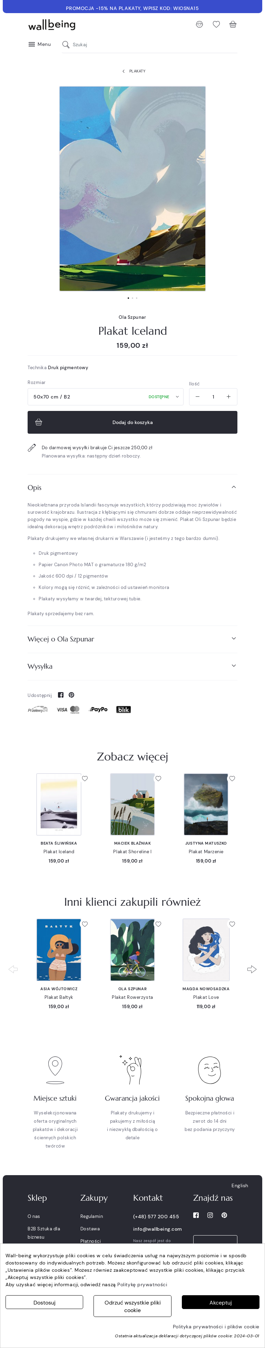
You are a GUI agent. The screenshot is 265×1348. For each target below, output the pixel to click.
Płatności (90, 1241)
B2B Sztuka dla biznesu (44, 1233)
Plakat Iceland (59, 852)
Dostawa (90, 1229)
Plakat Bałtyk (59, 997)
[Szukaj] (67, 44)
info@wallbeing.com (157, 1229)
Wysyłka (132, 666)
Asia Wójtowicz (58, 988)
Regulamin (91, 1216)
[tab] (132, 487)
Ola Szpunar (132, 317)
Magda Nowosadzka (206, 988)
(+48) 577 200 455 (156, 1216)
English (240, 1185)
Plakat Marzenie (206, 852)
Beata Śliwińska (59, 843)
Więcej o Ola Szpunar (132, 638)
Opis (132, 487)
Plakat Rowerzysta (132, 997)
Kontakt (148, 1198)
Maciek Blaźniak (132, 843)
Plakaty (132, 71)
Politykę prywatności (142, 1284)
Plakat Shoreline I (132, 852)
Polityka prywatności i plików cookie (216, 1327)
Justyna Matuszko (206, 843)
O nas (34, 1216)
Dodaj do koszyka (93, 422)
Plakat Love (206, 997)
